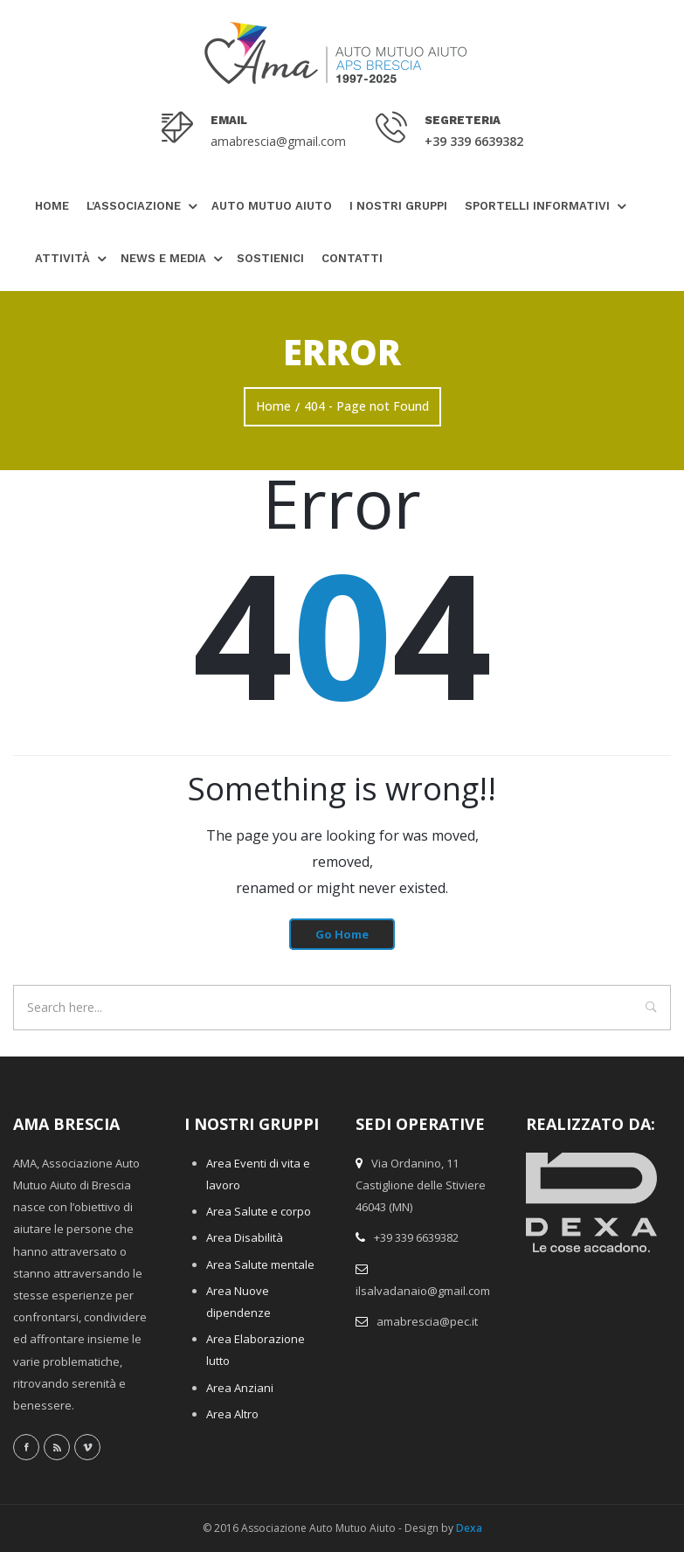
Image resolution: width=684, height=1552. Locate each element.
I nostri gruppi (398, 205)
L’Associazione (133, 205)
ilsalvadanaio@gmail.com (423, 1291)
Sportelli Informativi (537, 205)
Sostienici (270, 258)
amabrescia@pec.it (427, 1321)
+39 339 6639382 (474, 141)
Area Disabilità (244, 1237)
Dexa (469, 1528)
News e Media (163, 258)
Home (52, 205)
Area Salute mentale (260, 1264)
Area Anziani (239, 1388)
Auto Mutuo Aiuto (271, 205)
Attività (62, 258)
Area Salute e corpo (258, 1211)
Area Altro (232, 1414)
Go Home (342, 934)
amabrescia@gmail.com (278, 141)
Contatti (352, 258)
